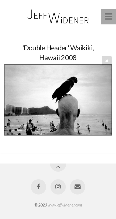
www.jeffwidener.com (65, 205)
